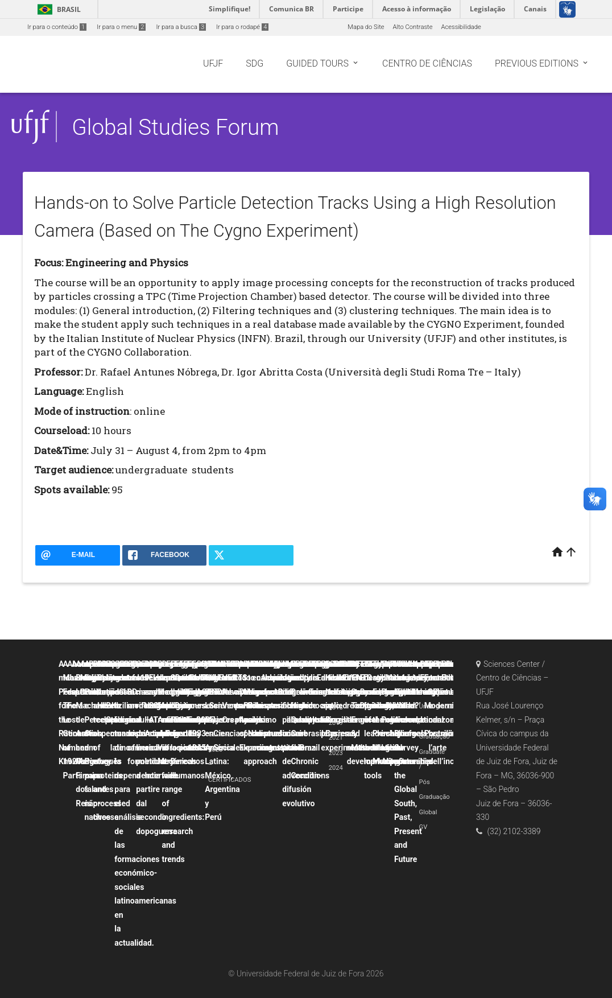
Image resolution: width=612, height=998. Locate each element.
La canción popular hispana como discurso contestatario (280, 705)
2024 (336, 768)
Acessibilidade (461, 27)
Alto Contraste (413, 27)
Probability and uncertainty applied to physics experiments (343, 705)
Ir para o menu (121, 27)
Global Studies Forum (175, 127)
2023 (336, 753)
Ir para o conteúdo (56, 27)
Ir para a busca (181, 27)
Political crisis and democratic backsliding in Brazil (320, 705)
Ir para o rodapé (242, 27)
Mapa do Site (366, 27)
